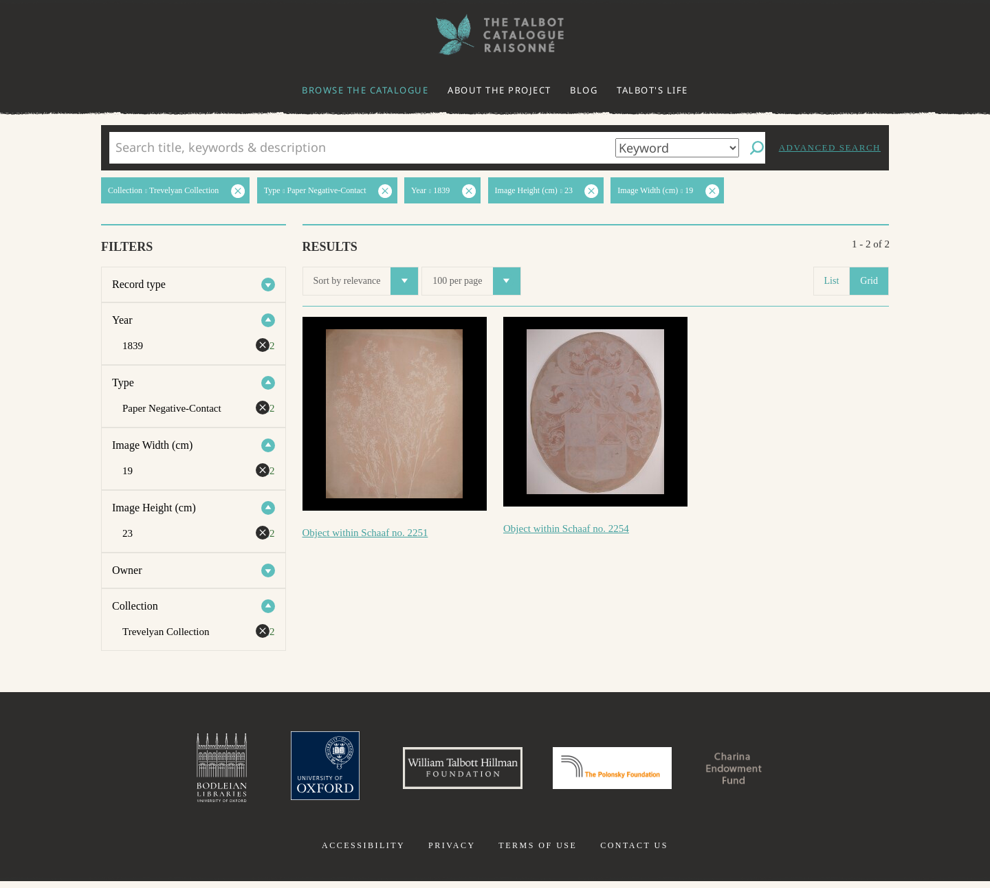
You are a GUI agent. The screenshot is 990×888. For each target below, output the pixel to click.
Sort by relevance (366, 281)
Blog (583, 90)
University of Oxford (300, 771)
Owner (127, 570)
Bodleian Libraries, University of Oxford (191, 771)
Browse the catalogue (365, 90)
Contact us (634, 852)
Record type (139, 284)
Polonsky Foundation (618, 771)
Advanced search (830, 147)
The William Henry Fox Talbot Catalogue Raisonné (495, 35)
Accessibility (363, 852)
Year (122, 320)
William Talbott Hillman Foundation (450, 771)
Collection (135, 606)
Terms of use (537, 852)
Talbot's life (652, 90)
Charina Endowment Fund (758, 771)
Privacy (452, 852)
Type (123, 382)
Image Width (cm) (152, 445)
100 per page (476, 281)
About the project (499, 90)
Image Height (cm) (154, 507)
